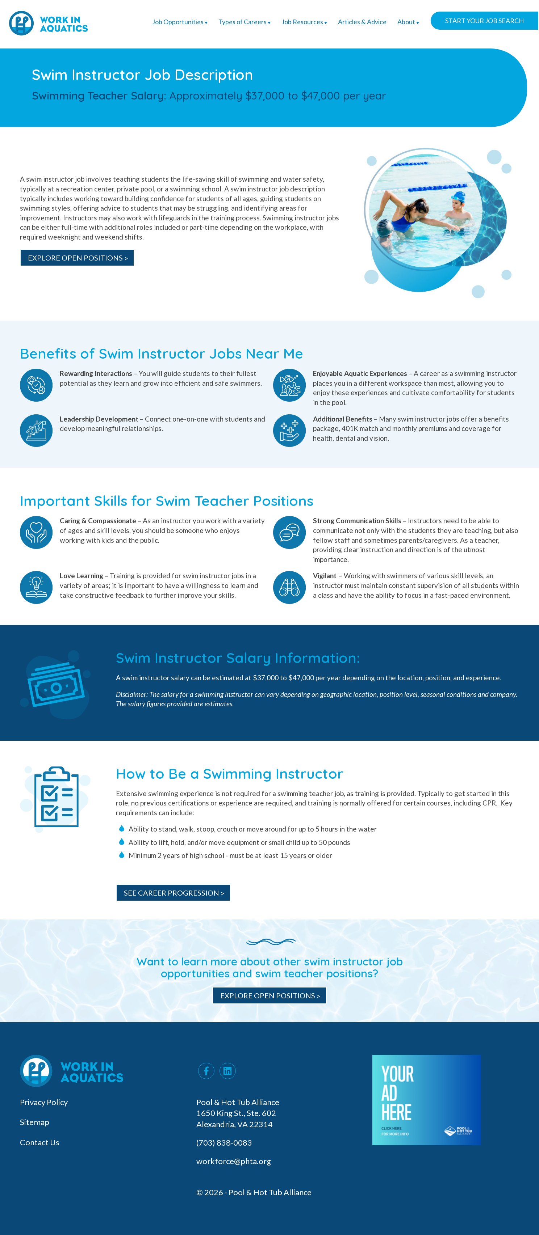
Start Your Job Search (484, 21)
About (408, 22)
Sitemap (34, 1122)
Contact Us (39, 1142)
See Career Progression (171, 892)
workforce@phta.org (233, 1161)
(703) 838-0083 (225, 1142)
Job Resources (304, 22)
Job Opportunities (180, 22)
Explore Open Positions (267, 995)
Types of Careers (244, 22)
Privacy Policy (44, 1102)
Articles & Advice (362, 22)
